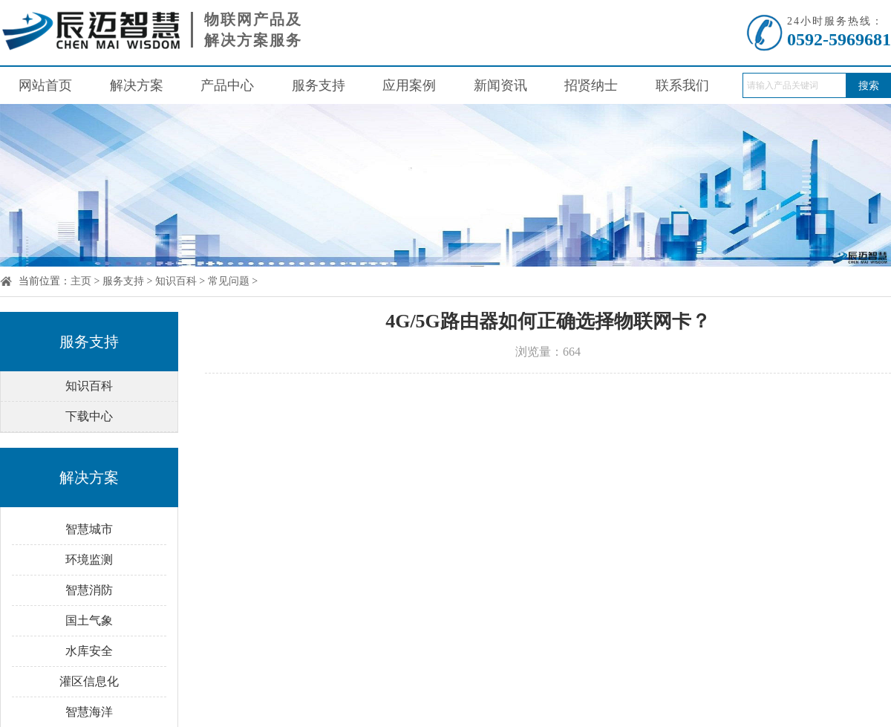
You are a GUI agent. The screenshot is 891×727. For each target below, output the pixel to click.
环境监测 (89, 559)
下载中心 (89, 416)
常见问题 (228, 281)
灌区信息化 (89, 681)
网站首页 (45, 85)
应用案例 (409, 85)
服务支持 (318, 85)
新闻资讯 (500, 85)
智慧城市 (89, 529)
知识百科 (176, 281)
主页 (81, 281)
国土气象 (89, 620)
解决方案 (136, 85)
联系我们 (682, 85)
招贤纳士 (591, 85)
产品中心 (227, 85)
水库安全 (89, 651)
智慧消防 (89, 590)
